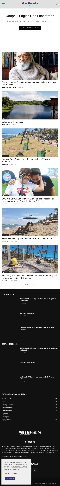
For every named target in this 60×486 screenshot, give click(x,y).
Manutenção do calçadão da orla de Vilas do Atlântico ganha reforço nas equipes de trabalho (29, 276)
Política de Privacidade (11, 473)
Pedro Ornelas (6, 124)
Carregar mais (30, 284)
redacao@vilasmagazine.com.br (18, 456)
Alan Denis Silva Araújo (9, 87)
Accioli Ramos (6, 164)
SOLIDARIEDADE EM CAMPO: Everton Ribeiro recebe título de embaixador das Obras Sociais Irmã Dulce (29, 200)
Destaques (5, 79)
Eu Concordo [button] (10, 478)
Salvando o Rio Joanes (12, 122)
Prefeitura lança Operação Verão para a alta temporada (27, 238)
